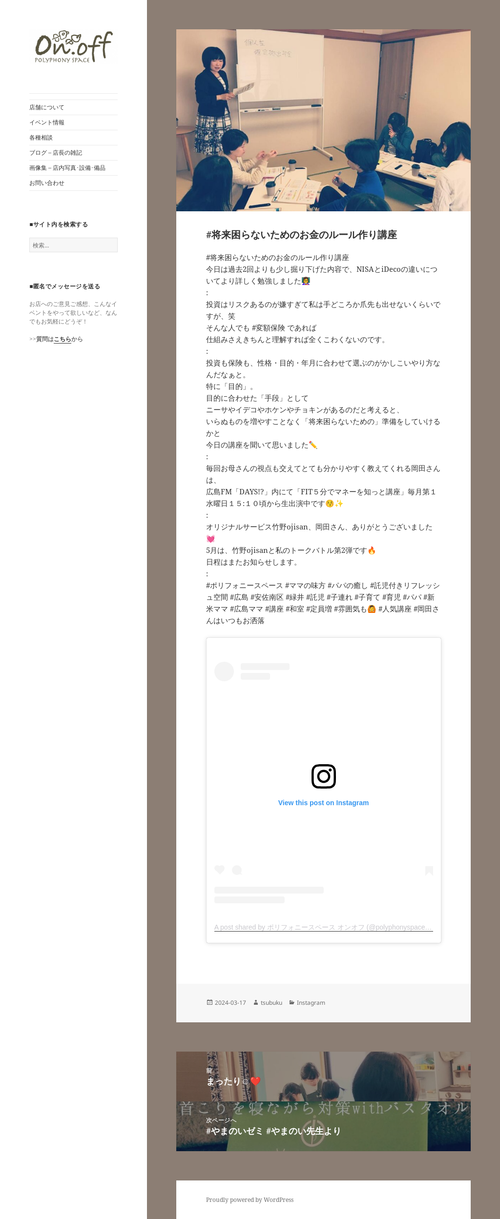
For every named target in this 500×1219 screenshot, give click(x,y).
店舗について (46, 107)
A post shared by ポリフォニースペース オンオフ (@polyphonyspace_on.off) (331, 927)
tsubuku (271, 1002)
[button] (73, 46)
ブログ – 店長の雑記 (55, 152)
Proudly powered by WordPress (249, 1200)
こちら (62, 339)
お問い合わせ (46, 183)
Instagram (311, 1002)
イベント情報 (46, 122)
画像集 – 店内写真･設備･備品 (67, 167)
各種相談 (41, 137)
